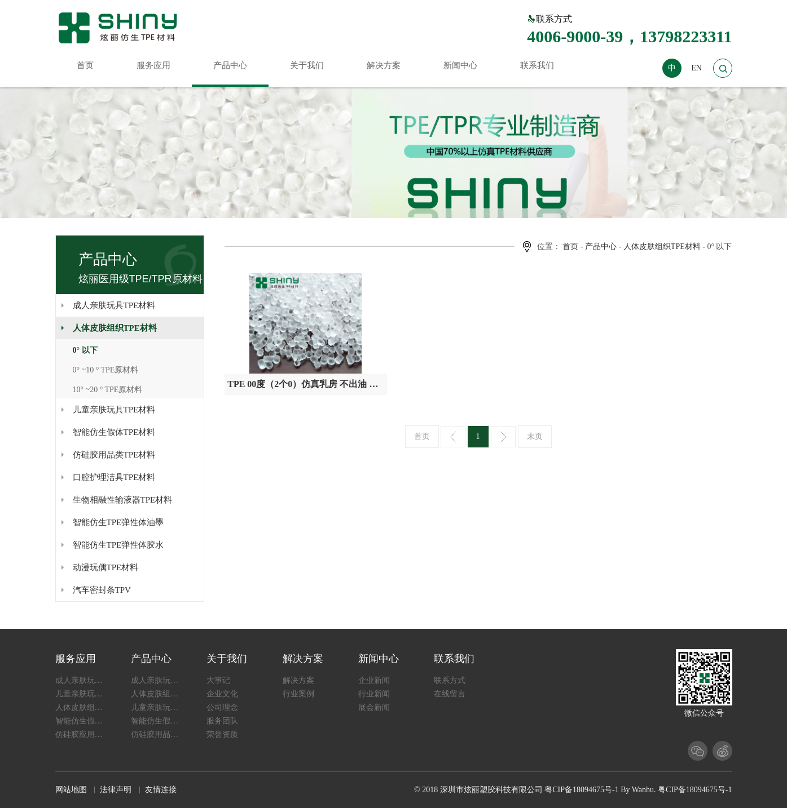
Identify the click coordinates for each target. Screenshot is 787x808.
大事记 (218, 680)
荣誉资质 (222, 734)
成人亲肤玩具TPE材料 (114, 305)
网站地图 (71, 789)
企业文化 (222, 694)
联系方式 (449, 680)
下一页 (503, 436)
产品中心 (601, 246)
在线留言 (449, 694)
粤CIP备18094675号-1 (581, 789)
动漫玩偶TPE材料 (106, 567)
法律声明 (115, 789)
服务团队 (222, 721)
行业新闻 (374, 694)
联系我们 (454, 658)
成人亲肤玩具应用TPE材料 (81, 680)
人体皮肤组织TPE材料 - (664, 246)
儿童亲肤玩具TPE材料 (114, 409)
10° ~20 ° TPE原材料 (108, 389)
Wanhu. (644, 789)
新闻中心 (378, 658)
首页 (570, 246)
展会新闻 (374, 707)
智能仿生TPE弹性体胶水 (118, 544)
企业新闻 (374, 680)
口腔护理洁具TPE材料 (114, 477)
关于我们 (226, 658)
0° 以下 (85, 350)
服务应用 (75, 658)
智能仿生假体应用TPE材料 (81, 721)
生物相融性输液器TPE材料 (123, 499)
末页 (535, 436)
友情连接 (161, 789)
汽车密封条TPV (102, 589)
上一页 (453, 436)
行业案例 (298, 694)
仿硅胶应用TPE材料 (81, 734)
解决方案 (303, 658)
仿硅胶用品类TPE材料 (114, 454)
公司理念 (222, 707)
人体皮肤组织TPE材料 (115, 327)
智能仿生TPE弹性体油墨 (118, 522)
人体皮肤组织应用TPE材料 (81, 707)
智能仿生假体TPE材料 (114, 432)
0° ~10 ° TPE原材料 (106, 370)
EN (696, 68)
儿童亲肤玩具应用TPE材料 (81, 694)
